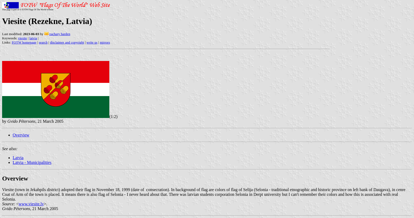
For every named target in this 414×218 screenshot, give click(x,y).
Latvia (18, 157)
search (43, 42)
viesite (22, 38)
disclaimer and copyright (67, 42)
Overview (21, 135)
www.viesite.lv (31, 204)
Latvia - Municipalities (32, 162)
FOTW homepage (24, 42)
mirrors (105, 42)
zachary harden (59, 34)
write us (92, 42)
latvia (33, 38)
